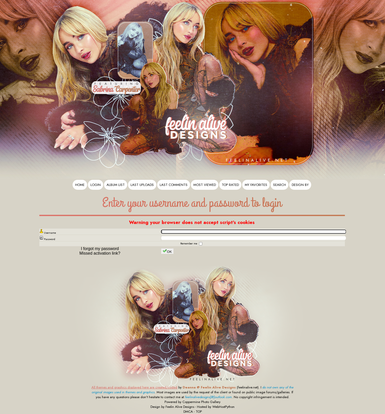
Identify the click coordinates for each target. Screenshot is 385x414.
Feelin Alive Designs (180, 406)
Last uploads (142, 184)
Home (80, 184)
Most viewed (204, 184)
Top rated (230, 184)
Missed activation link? (99, 253)
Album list (116, 184)
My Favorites (256, 184)
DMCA (188, 411)
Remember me (189, 243)
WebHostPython (223, 406)
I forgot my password (100, 248)
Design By (300, 184)
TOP (199, 411)
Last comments (174, 184)
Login (95, 184)
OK (167, 251)
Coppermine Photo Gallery (201, 401)
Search (279, 184)
